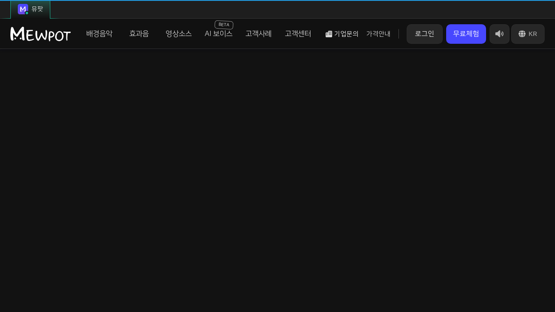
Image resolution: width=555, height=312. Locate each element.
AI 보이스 (219, 29)
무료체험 (466, 34)
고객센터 (298, 34)
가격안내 (378, 34)
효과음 (139, 34)
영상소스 (179, 34)
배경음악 (99, 34)
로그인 (424, 34)
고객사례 (258, 34)
